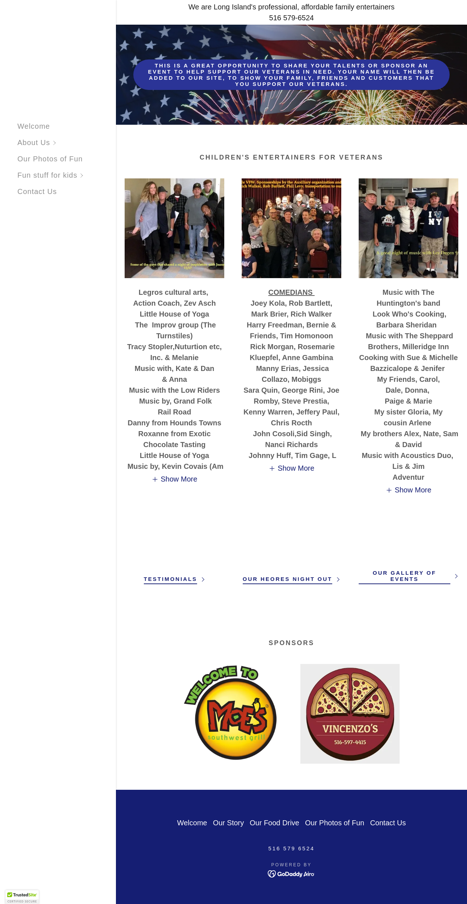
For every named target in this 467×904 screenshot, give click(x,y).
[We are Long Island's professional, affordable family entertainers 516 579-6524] (291, 12)
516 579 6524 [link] (291, 848)
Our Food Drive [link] (274, 823)
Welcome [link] (33, 126)
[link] (291, 874)
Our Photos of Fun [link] (50, 159)
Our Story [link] (228, 823)
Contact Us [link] (37, 191)
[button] (66, 143)
